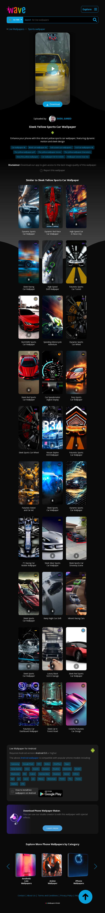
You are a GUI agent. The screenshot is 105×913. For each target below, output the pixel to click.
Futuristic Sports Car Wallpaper (76, 453)
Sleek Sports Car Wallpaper (53, 509)
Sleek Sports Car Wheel (29, 452)
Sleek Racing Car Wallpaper (29, 287)
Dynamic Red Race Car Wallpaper (52, 232)
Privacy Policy (66, 895)
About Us (31, 895)
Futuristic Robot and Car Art (29, 509)
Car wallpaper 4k (19, 147)
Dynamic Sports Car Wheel (76, 343)
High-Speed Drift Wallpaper (52, 287)
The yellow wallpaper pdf (24, 152)
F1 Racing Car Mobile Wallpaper (28, 564)
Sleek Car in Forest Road (52, 730)
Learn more (52, 828)
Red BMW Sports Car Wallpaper (28, 343)
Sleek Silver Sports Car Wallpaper (52, 564)
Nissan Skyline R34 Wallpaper (52, 453)
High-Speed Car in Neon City (76, 232)
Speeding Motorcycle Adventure (53, 343)
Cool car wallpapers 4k (84, 147)
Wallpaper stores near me (77, 157)
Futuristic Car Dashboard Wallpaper (29, 730)
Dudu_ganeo (59, 118)
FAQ (77, 895)
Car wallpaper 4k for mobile (53, 157)
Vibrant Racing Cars (76, 618)
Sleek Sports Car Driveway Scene (76, 564)
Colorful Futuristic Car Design (76, 730)
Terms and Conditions (48, 895)
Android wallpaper (30, 757)
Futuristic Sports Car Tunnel (76, 287)
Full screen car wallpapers (61, 147)
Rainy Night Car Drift (52, 618)
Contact (21, 895)
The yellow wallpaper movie (49, 152)
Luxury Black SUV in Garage (52, 674)
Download (52, 104)
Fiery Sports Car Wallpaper (76, 398)
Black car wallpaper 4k (38, 147)
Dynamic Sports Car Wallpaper (29, 232)
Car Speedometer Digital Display (52, 398)
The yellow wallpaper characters (77, 152)
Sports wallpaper (36, 29)
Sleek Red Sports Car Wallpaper (29, 398)
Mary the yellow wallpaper (27, 157)
